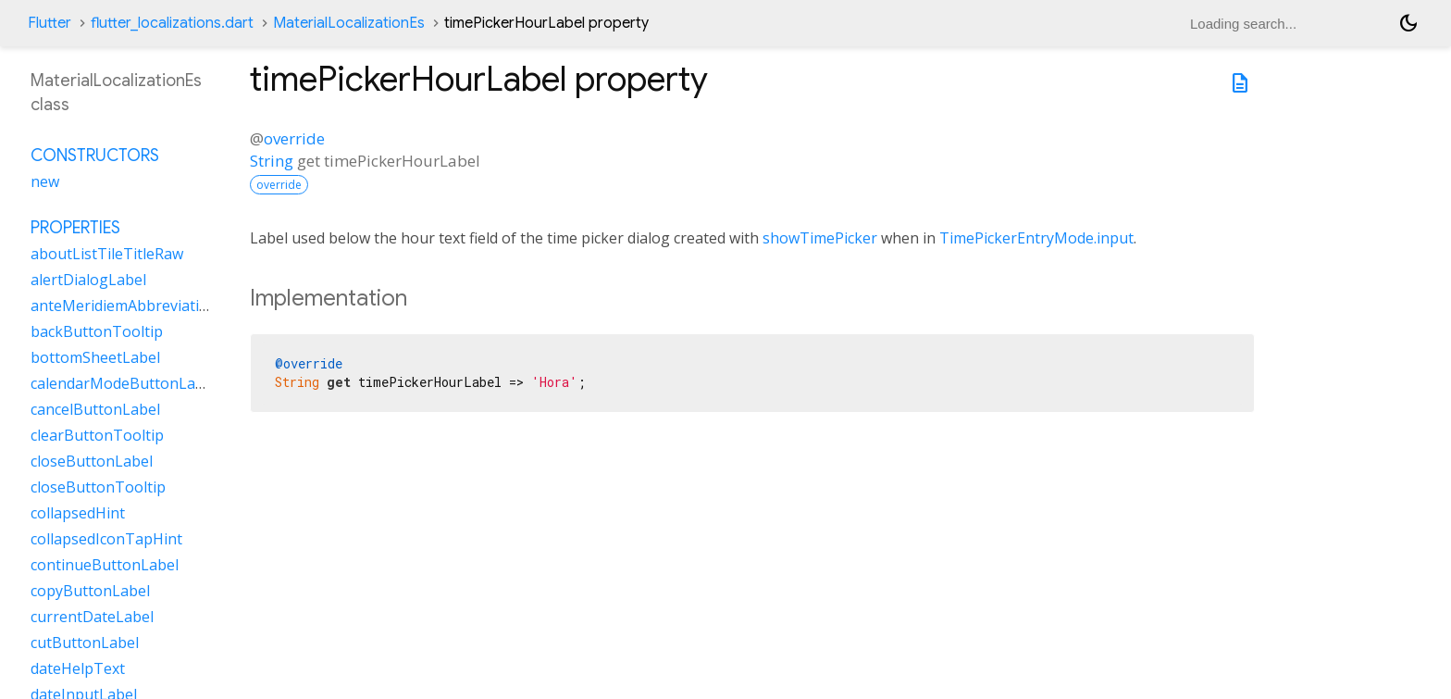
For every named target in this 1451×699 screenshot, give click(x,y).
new (45, 181)
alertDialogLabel (88, 279)
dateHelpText (78, 668)
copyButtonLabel (90, 590)
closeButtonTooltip (98, 487)
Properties (75, 228)
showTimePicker (820, 238)
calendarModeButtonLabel (124, 383)
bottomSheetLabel (95, 357)
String (271, 160)
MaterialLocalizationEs (349, 23)
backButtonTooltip (97, 331)
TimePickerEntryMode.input (1036, 238)
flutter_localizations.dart (172, 23)
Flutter (49, 23)
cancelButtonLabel (95, 409)
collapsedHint (78, 513)
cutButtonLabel (85, 642)
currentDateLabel (92, 616)
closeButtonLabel (92, 461)
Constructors (95, 155)
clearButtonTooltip (97, 435)
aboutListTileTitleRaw (107, 253)
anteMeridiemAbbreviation (124, 305)
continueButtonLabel (105, 565)
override (294, 138)
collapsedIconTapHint (106, 539)
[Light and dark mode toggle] (1408, 23)
